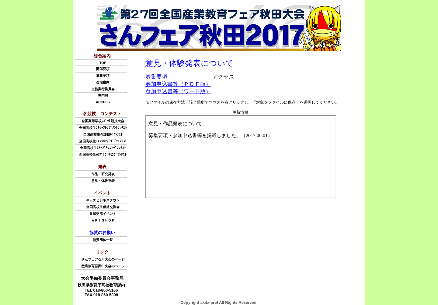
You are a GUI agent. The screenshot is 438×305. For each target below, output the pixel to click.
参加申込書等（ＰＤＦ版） (178, 84)
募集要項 (156, 77)
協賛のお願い (102, 232)
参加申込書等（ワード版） (178, 91)
